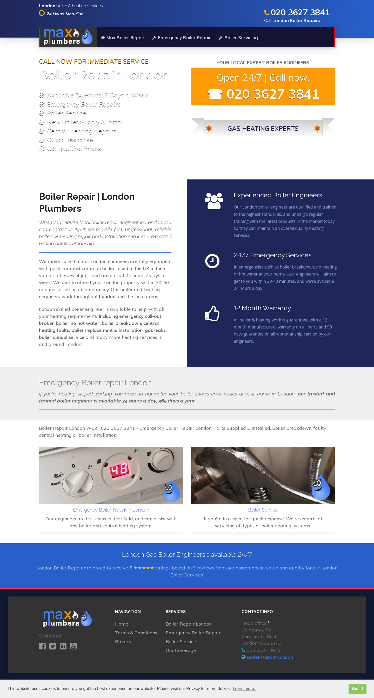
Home (121, 624)
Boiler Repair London (189, 624)
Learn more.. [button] (244, 688)
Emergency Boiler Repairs (194, 633)
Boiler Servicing (238, 37)
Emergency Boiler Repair (181, 37)
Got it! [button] (357, 689)
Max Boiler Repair (122, 37)
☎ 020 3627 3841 (263, 94)
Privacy (123, 642)
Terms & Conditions (136, 633)
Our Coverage (181, 650)
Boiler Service (181, 642)
